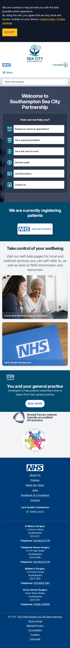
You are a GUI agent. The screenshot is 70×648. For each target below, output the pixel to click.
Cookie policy (47, 19)
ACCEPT (10, 32)
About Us (35, 475)
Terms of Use (35, 621)
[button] (35, 129)
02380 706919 (42, 604)
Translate (60, 65)
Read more (35, 403)
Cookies (35, 634)
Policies (35, 480)
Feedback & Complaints (35, 495)
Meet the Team (35, 485)
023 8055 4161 (42, 583)
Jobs (35, 490)
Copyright (35, 639)
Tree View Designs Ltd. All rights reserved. (39, 616)
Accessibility (35, 630)
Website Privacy (35, 625)
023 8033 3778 (41, 540)
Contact (35, 500)
